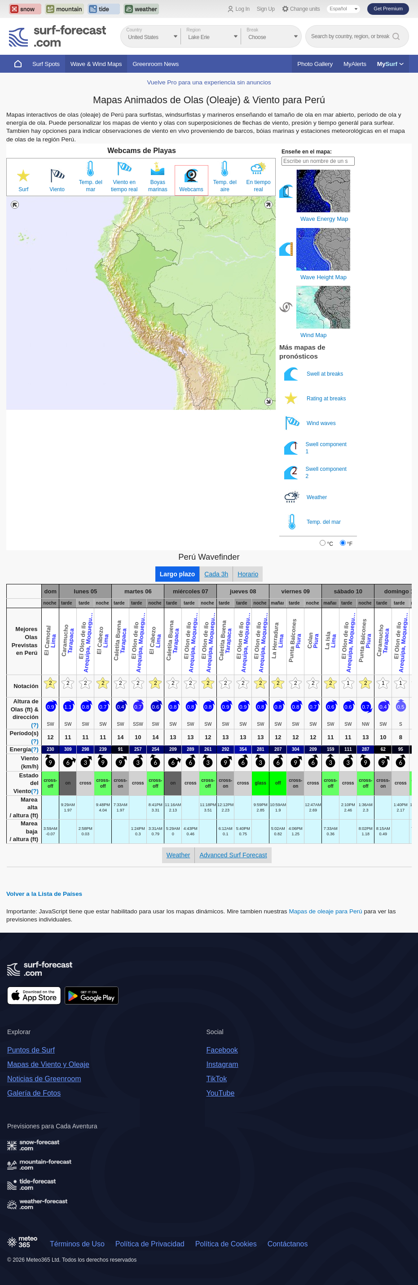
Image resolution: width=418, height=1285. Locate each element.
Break (252, 29)
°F (349, 544)
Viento (57, 189)
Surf (23, 189)
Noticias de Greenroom (44, 1079)
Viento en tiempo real (124, 186)
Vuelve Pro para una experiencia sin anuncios (209, 82)
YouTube (221, 1093)
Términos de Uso (77, 1244)
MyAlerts (354, 64)
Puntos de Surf (31, 1050)
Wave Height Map (323, 277)
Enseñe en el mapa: (307, 152)
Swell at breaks (314, 374)
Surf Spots (46, 64)
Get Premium (388, 8)
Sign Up (266, 9)
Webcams (191, 189)
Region (193, 29)
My (390, 64)
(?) (35, 725)
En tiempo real (258, 186)
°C (330, 544)
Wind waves (310, 423)
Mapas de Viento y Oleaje (48, 1064)
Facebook (222, 1050)
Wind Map (313, 335)
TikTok (217, 1079)
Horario (248, 574)
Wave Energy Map (324, 218)
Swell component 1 (315, 448)
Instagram (222, 1064)
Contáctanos (288, 1244)
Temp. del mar (90, 186)
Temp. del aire (225, 186)
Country (134, 29)
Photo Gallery (315, 64)
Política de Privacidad (150, 1244)
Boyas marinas (157, 186)
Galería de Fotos (34, 1093)
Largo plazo (177, 574)
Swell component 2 (315, 472)
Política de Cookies (226, 1244)
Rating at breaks (316, 398)
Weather (306, 497)
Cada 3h (216, 574)
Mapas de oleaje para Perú (325, 911)
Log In (243, 9)
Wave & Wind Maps (96, 64)
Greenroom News (155, 64)
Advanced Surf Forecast (233, 855)
